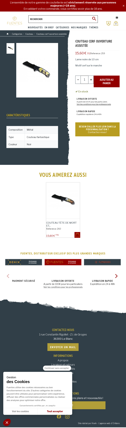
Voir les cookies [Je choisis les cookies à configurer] (20, 411)
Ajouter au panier (106, 79)
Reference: (95, 53)
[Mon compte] (108, 23)
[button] (7, 422)
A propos (63, 360)
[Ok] (94, 19)
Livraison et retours (63, 365)
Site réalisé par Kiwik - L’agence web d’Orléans (99, 424)
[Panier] (116, 23)
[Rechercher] (63, 19)
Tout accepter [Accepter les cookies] (55, 411)
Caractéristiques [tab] (18, 115)
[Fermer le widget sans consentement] (57, 368)
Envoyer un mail (63, 347)
